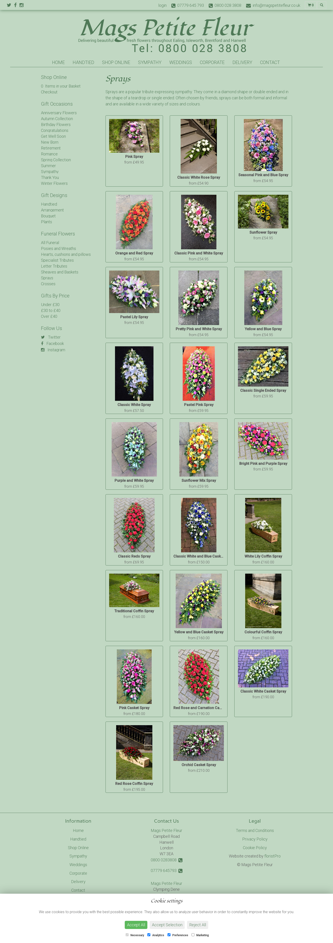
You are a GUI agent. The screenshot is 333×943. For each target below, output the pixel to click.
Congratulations (54, 130)
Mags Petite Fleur (166, 830)
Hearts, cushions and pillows (66, 254)
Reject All (197, 924)
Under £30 (50, 304)
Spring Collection (56, 159)
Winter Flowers (54, 183)
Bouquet (48, 216)
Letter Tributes (54, 266)
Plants (46, 221)
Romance (49, 154)
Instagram (53, 349)
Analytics (155, 935)
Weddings (180, 62)
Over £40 (49, 316)
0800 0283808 (166, 859)
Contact (270, 62)
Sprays (47, 278)
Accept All (136, 924)
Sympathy (149, 62)
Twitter (51, 337)
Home (58, 62)
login (162, 5)
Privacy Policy (255, 839)
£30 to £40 (50, 310)
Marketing (200, 935)
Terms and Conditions (255, 830)
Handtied (83, 62)
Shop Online (116, 62)
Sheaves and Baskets (59, 272)
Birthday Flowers (56, 124)
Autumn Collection (57, 118)
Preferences (178, 935)
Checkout (49, 92)
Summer (48, 165)
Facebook (52, 343)
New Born (49, 142)
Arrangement (52, 210)
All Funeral (50, 242)
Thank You (50, 177)
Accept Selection (167, 924)
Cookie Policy (255, 847)
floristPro (272, 856)
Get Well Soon (53, 136)
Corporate (212, 62)
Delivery (242, 62)
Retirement (51, 148)
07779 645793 (166, 870)
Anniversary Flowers (59, 112)
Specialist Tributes (57, 260)
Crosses (48, 283)
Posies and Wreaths (58, 248)
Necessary (135, 935)
